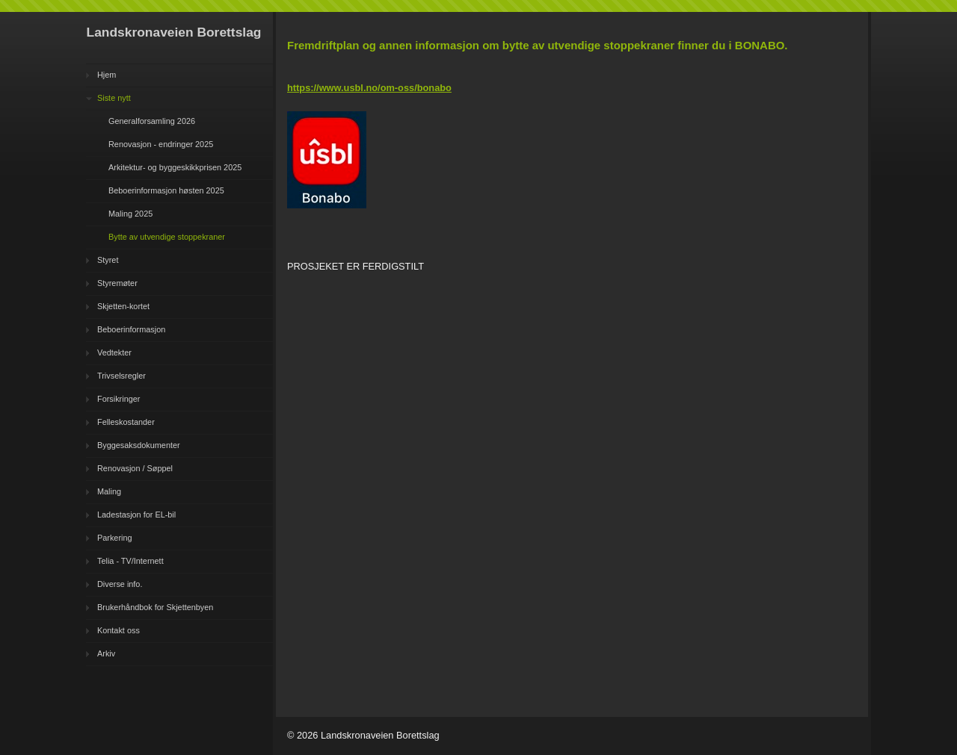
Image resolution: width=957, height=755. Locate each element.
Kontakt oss (118, 630)
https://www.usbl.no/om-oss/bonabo (369, 87)
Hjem (106, 74)
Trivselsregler (121, 375)
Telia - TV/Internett (130, 560)
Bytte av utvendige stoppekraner (166, 236)
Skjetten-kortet (123, 306)
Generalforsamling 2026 (151, 120)
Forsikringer (118, 398)
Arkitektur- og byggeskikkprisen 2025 (174, 167)
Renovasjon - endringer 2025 (160, 144)
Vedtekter (114, 352)
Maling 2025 (130, 213)
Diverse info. (119, 584)
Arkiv (106, 653)
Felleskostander (126, 421)
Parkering (114, 537)
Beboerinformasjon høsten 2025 (166, 190)
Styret (107, 259)
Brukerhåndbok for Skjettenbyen (155, 607)
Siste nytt (114, 97)
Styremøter (117, 283)
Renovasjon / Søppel (135, 468)
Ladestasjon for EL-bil (136, 514)
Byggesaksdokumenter (138, 445)
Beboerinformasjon (131, 329)
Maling (109, 491)
